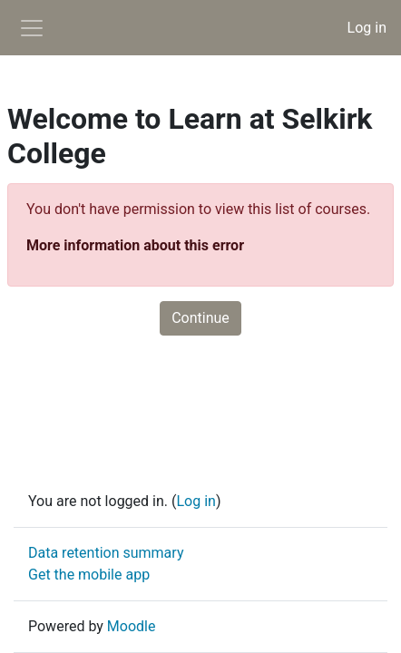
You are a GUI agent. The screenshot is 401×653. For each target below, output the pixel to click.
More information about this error (135, 245)
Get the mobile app (89, 574)
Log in (366, 27)
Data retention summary (105, 552)
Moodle (131, 626)
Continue (200, 317)
